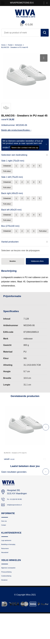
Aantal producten (11, 253)
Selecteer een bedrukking (15, 155)
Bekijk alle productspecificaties (16, 130)
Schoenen (22, 45)
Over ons (5, 536)
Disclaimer (6, 605)
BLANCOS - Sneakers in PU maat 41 (21, 466)
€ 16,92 (10, 473)
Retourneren (7, 568)
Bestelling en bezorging (12, 563)
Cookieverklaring (9, 600)
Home (4, 45)
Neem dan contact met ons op (24, 147)
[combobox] (21, 33)
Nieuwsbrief (6, 573)
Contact (4, 541)
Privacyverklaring (9, 595)
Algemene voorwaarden (12, 589)
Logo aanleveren (9, 558)
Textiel (12, 45)
